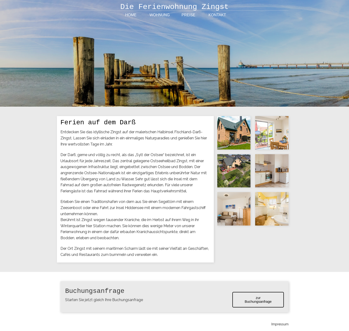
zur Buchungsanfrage (258, 299)
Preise (188, 15)
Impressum (280, 324)
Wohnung (160, 15)
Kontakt (217, 15)
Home (130, 15)
